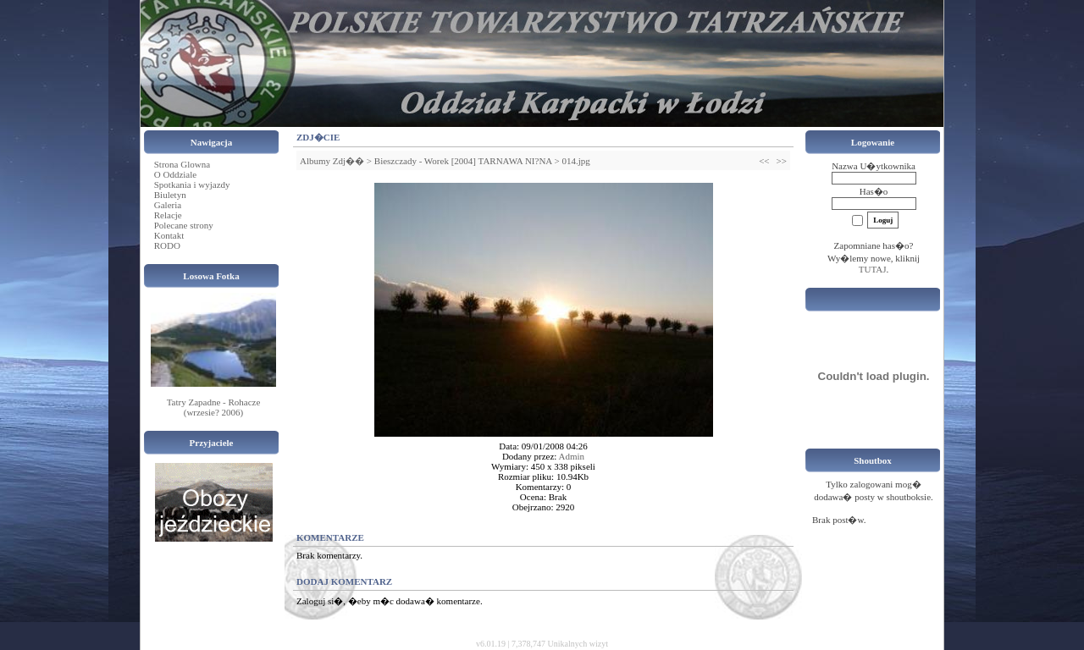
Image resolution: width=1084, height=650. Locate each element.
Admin (572, 456)
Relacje (168, 215)
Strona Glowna (182, 164)
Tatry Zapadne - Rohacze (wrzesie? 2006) (214, 407)
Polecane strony (183, 225)
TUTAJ (873, 269)
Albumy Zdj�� (332, 161)
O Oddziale (175, 174)
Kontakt (169, 235)
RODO (167, 245)
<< (764, 161)
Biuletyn (170, 195)
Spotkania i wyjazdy (192, 184)
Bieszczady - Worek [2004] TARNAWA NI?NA (463, 161)
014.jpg (575, 161)
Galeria (167, 205)
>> (782, 161)
